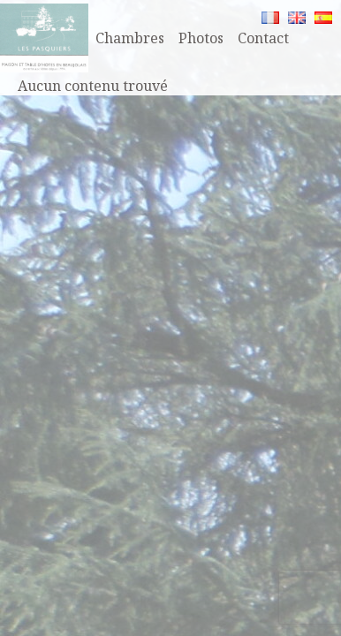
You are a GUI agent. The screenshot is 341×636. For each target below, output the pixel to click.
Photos (201, 38)
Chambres (129, 38)
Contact (263, 38)
